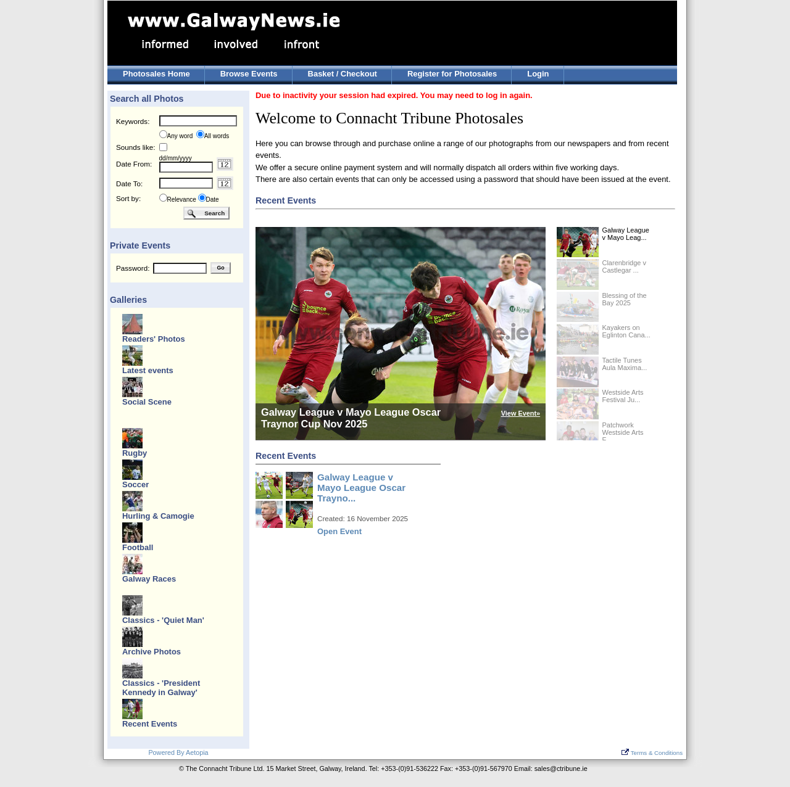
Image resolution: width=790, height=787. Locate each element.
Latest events (147, 370)
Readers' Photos (153, 339)
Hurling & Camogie (158, 516)
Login (538, 73)
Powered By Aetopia (178, 752)
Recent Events (149, 723)
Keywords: (132, 121)
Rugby (134, 453)
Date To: (129, 183)
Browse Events (249, 73)
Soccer (135, 484)
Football (137, 547)
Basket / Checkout (342, 73)
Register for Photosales (452, 73)
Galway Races (149, 578)
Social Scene (147, 401)
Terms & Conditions (652, 752)
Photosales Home (156, 73)
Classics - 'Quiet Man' (163, 620)
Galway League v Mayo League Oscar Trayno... (361, 487)
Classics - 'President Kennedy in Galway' (161, 687)
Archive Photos (151, 651)
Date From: (134, 164)
